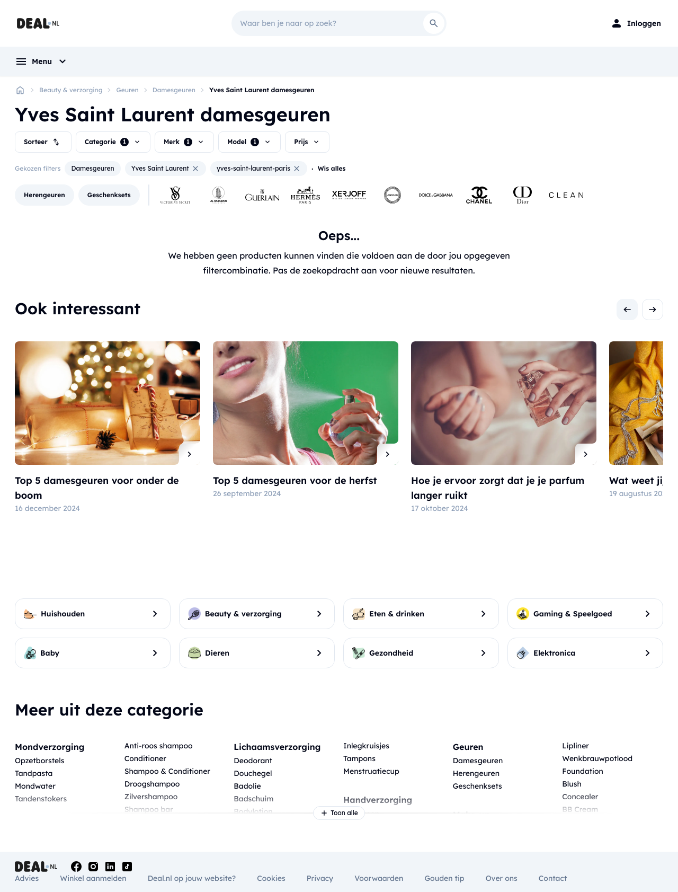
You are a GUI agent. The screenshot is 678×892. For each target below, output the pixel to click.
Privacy (320, 878)
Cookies (271, 878)
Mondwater (35, 786)
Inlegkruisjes (366, 745)
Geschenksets (477, 786)
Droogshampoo (152, 784)
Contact (553, 878)
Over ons (502, 878)
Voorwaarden (378, 878)
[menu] (42, 61)
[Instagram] (93, 866)
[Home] (20, 90)
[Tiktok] (127, 866)
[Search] (433, 23)
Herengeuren (476, 773)
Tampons (359, 758)
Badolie (247, 786)
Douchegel (253, 773)
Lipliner (575, 745)
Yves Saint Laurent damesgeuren (262, 90)
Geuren (127, 90)
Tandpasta (33, 773)
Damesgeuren (174, 90)
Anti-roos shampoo (158, 745)
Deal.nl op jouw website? (192, 878)
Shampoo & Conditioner (167, 771)
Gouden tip (444, 878)
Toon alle (339, 813)
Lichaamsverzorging (277, 746)
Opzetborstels (39, 760)
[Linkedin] (110, 866)
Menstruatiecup (371, 771)
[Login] (635, 23)
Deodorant (253, 760)
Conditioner (145, 758)
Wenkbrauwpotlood (597, 758)
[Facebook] (76, 866)
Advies (27, 878)
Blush (571, 784)
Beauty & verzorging (70, 90)
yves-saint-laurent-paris (259, 168)
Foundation (582, 771)
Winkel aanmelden (93, 878)
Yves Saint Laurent (165, 168)
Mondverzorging (49, 746)
